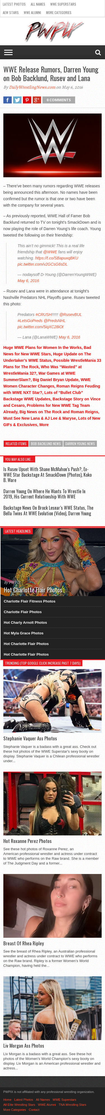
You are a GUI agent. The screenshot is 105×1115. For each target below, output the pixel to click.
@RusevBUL (70, 314)
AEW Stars (11, 12)
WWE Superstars (63, 4)
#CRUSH (43, 314)
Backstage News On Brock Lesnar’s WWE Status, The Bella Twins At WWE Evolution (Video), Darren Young (48, 510)
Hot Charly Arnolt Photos (25, 622)
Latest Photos (14, 4)
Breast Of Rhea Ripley (23, 943)
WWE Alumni (32, 12)
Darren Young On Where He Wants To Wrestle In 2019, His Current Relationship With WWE (44, 494)
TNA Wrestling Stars (72, 1104)
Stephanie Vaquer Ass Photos (30, 738)
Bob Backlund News (46, 443)
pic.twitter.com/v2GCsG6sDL (43, 264)
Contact (34, 1109)
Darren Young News (80, 443)
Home (7, 1099)
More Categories (58, 12)
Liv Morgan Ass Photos (23, 1045)
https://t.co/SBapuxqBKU (56, 258)
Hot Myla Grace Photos (24, 633)
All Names (38, 4)
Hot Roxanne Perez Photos (27, 841)
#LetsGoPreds (30, 320)
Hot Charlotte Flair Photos (26, 644)
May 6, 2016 (28, 280)
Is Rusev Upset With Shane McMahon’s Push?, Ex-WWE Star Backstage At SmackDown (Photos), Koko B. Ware (47, 474)
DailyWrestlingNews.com (32, 87)
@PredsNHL (55, 320)
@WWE (50, 252)
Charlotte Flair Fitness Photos (30, 601)
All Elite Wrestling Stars (19, 1104)
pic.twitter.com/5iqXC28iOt (40, 327)
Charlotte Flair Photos (23, 612)
